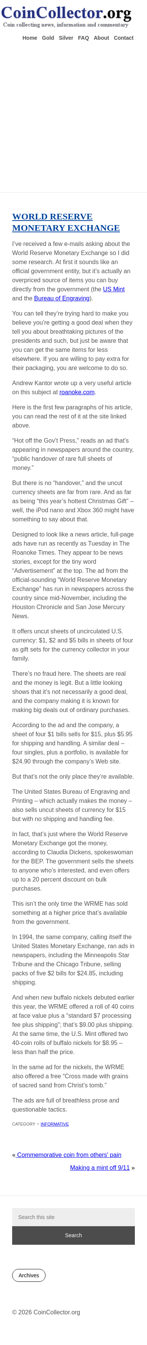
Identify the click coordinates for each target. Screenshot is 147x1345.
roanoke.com (77, 392)
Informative (55, 1123)
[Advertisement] (71, 116)
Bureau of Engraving (62, 298)
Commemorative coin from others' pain (69, 1155)
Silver (66, 38)
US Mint (114, 289)
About (101, 38)
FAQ (83, 38)
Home (29, 38)
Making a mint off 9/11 (100, 1168)
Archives (29, 1275)
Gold (48, 38)
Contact (124, 38)
